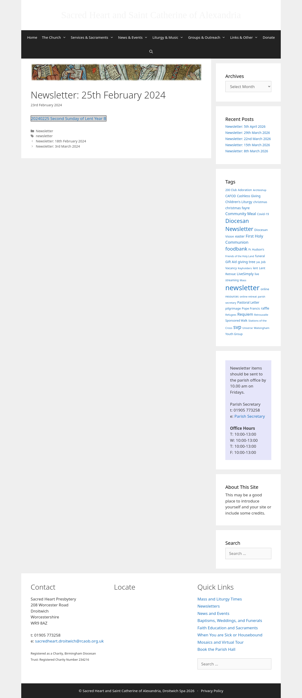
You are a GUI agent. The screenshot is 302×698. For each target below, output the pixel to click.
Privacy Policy (212, 690)
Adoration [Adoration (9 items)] (245, 190)
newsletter (44, 136)
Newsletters (208, 606)
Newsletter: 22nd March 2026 (248, 138)
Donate (269, 37)
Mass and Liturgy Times (219, 599)
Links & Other (245, 37)
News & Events (134, 37)
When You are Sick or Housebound (229, 635)
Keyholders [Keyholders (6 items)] (245, 268)
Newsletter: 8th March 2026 (246, 151)
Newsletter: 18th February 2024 (61, 141)
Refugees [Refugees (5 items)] (230, 314)
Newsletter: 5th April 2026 (245, 126)
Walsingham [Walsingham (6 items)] (261, 328)
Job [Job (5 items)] (258, 262)
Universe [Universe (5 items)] (247, 328)
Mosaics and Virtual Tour (220, 642)
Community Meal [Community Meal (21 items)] (240, 213)
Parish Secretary (250, 416)
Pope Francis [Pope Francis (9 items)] (251, 308)
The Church (55, 37)
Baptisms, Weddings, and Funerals (229, 620)
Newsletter (44, 131)
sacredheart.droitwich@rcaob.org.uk (69, 641)
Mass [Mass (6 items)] (243, 280)
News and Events (213, 613)
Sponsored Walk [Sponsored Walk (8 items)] (236, 321)
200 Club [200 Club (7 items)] (231, 190)
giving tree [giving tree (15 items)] (246, 261)
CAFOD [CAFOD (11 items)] (230, 196)
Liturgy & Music (169, 37)
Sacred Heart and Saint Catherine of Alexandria (151, 15)
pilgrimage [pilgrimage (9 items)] (233, 308)
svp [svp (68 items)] (237, 326)
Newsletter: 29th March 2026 (247, 132)
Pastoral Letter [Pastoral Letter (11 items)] (248, 302)
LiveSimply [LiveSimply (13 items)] (245, 274)
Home (32, 37)
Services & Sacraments (93, 37)
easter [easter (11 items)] (240, 236)
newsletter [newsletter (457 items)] (242, 287)
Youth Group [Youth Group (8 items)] (234, 334)
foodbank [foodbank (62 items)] (236, 248)
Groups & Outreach (208, 37)
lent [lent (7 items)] (255, 268)
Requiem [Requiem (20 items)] (245, 314)
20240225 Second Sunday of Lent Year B (68, 118)
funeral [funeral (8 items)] (260, 256)
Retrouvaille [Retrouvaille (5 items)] (261, 314)
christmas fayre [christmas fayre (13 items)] (237, 208)
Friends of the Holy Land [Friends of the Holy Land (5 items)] (239, 256)
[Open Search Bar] (150, 51)
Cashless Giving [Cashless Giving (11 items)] (248, 196)
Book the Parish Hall (216, 649)
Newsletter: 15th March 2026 (247, 145)
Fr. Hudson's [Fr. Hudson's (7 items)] (256, 249)
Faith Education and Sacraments (227, 627)
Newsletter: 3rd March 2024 (58, 146)
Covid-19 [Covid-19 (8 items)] (263, 214)
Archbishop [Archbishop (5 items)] (259, 190)
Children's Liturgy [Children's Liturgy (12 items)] (238, 202)
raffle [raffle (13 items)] (265, 308)
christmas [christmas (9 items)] (260, 202)
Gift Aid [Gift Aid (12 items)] (231, 262)
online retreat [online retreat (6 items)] (248, 296)
